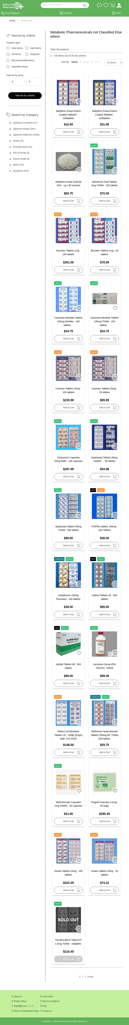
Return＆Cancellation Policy (25, 1011)
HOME (12, 20)
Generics (14, 53)
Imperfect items (17, 66)
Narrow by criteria (24, 95)
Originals (32, 53)
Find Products (12, 13)
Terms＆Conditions (49, 1001)
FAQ (118, 13)
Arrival (86, 62)
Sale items (33, 47)
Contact (67, 13)
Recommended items (20, 60)
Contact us (46, 1011)
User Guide (46, 996)
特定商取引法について (23, 1006)
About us (17, 996)
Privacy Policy (19, 1001)
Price (97, 62)
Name (74, 62)
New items (15, 47)
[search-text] (65, 5)
